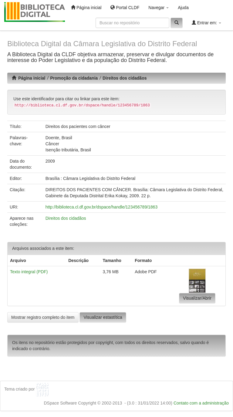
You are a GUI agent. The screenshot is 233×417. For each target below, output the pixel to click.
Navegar (158, 7)
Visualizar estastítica (102, 317)
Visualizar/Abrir (197, 298)
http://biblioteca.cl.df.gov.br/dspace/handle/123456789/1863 (101, 207)
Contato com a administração (201, 403)
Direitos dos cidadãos (125, 78)
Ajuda (183, 7)
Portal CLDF (124, 7)
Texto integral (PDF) (29, 271)
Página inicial (86, 7)
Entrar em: (206, 22)
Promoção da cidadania (74, 78)
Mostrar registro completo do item (43, 317)
